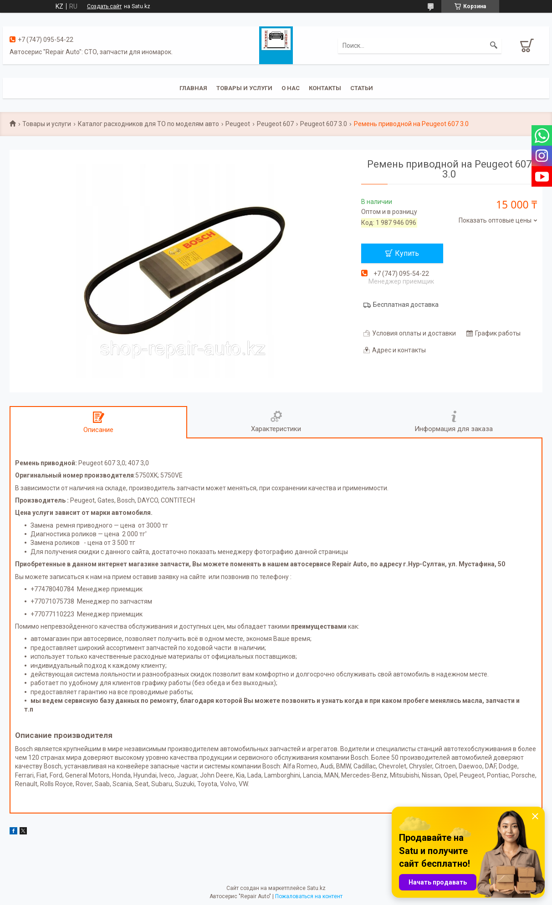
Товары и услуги (244, 88)
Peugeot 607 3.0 (323, 123)
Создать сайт (104, 6)
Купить (407, 253)
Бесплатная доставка (406, 304)
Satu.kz (316, 888)
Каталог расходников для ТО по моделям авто (148, 123)
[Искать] (493, 45)
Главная (193, 88)
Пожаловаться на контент (308, 896)
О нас (290, 88)
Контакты (325, 88)
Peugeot (237, 123)
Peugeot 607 (275, 123)
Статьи (361, 88)
